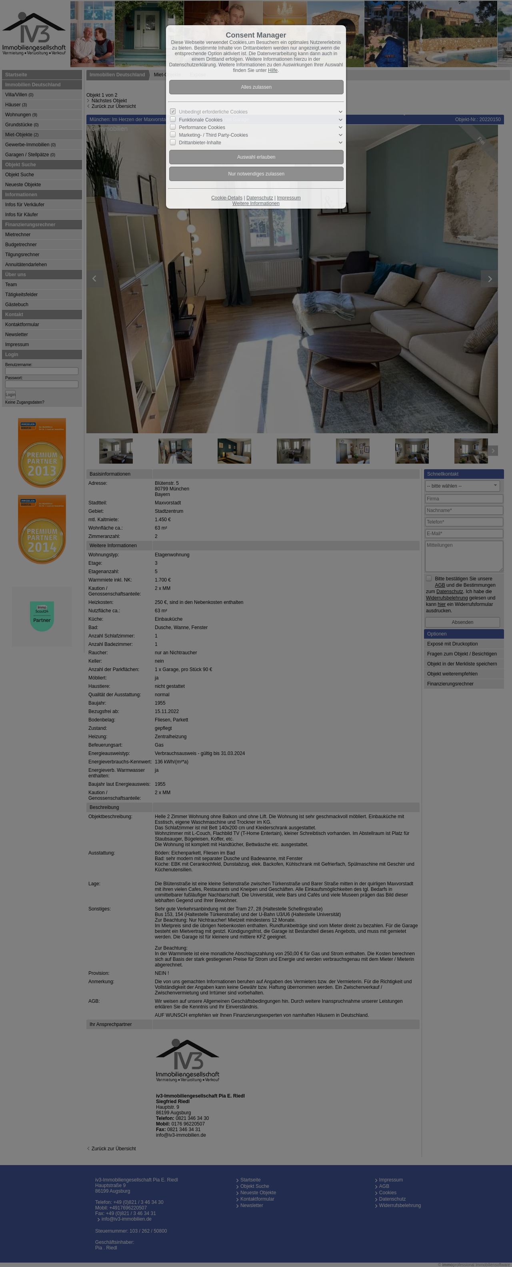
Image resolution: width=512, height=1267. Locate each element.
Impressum (288, 198)
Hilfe (273, 70)
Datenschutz (259, 198)
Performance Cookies (202, 127)
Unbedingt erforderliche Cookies (213, 112)
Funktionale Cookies (201, 119)
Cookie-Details (226, 198)
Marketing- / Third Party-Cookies (213, 135)
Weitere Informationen (256, 203)
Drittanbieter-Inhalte (200, 142)
